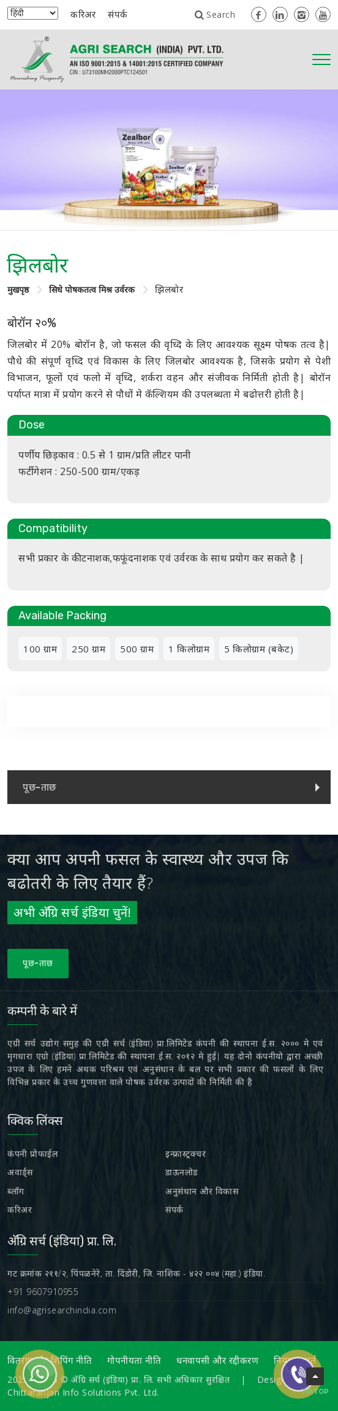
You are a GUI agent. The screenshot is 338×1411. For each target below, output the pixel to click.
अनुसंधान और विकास (201, 1191)
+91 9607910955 (42, 1291)
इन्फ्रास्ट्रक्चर (185, 1153)
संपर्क (118, 14)
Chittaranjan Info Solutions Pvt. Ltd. (83, 1392)
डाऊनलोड (181, 1172)
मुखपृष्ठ (18, 289)
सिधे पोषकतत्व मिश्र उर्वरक (92, 289)
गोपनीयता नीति (134, 1360)
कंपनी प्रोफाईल (32, 1153)
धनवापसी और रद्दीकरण (217, 1360)
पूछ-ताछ (38, 963)
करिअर (83, 14)
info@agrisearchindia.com (61, 1310)
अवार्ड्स (19, 1172)
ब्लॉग (15, 1191)
